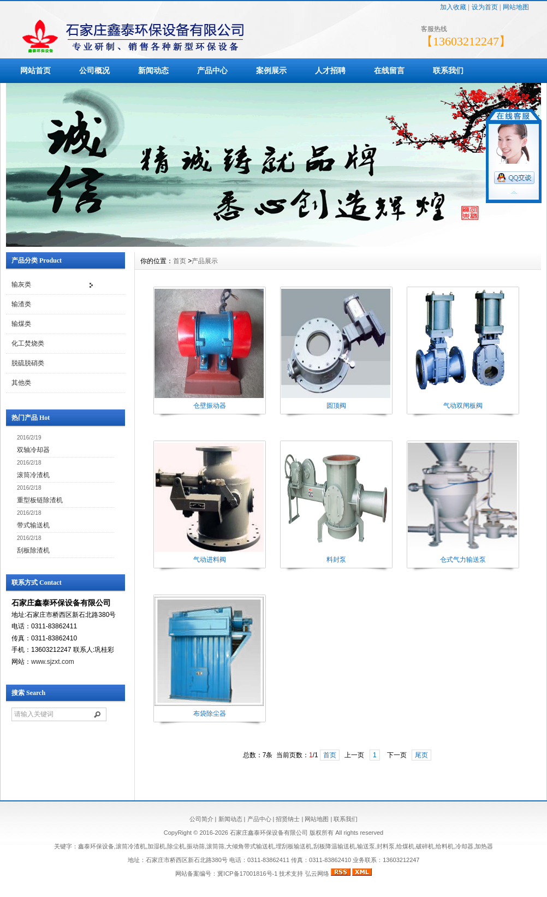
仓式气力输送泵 (463, 559)
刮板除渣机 (33, 550)
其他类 (21, 383)
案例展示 (271, 70)
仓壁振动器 (209, 405)
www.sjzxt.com (52, 662)
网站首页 (35, 70)
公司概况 (94, 70)
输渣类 (21, 304)
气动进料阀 (209, 559)
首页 (179, 261)
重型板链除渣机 (40, 500)
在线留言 (389, 70)
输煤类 (21, 324)
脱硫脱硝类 (27, 363)
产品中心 (212, 70)
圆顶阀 (336, 405)
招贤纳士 (288, 819)
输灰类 (21, 284)
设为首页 (485, 7)
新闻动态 (153, 70)
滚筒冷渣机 (33, 475)
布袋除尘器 (209, 713)
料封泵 (336, 559)
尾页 (421, 755)
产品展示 (205, 261)
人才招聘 (330, 70)
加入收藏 (453, 7)
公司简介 (201, 819)
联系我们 (448, 70)
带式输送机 (33, 525)
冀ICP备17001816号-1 (247, 873)
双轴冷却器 (33, 450)
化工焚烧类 (27, 343)
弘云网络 (317, 873)
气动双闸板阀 (463, 405)
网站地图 (516, 7)
